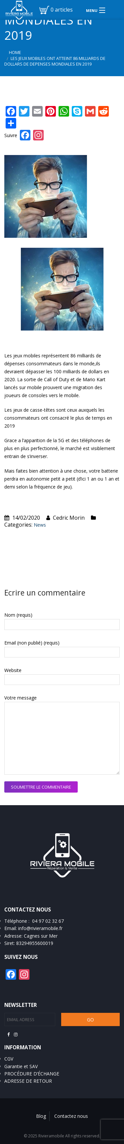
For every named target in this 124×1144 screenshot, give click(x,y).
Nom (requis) (18, 615)
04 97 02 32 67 (48, 921)
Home (15, 52)
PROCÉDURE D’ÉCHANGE (31, 1073)
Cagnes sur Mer (41, 936)
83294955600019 (34, 943)
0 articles (62, 9)
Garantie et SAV (21, 1066)
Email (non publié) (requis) (32, 643)
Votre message (20, 698)
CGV (8, 1059)
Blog (41, 1116)
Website (12, 670)
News (40, 525)
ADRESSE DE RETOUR (28, 1081)
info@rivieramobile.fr (40, 928)
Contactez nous (71, 1116)
